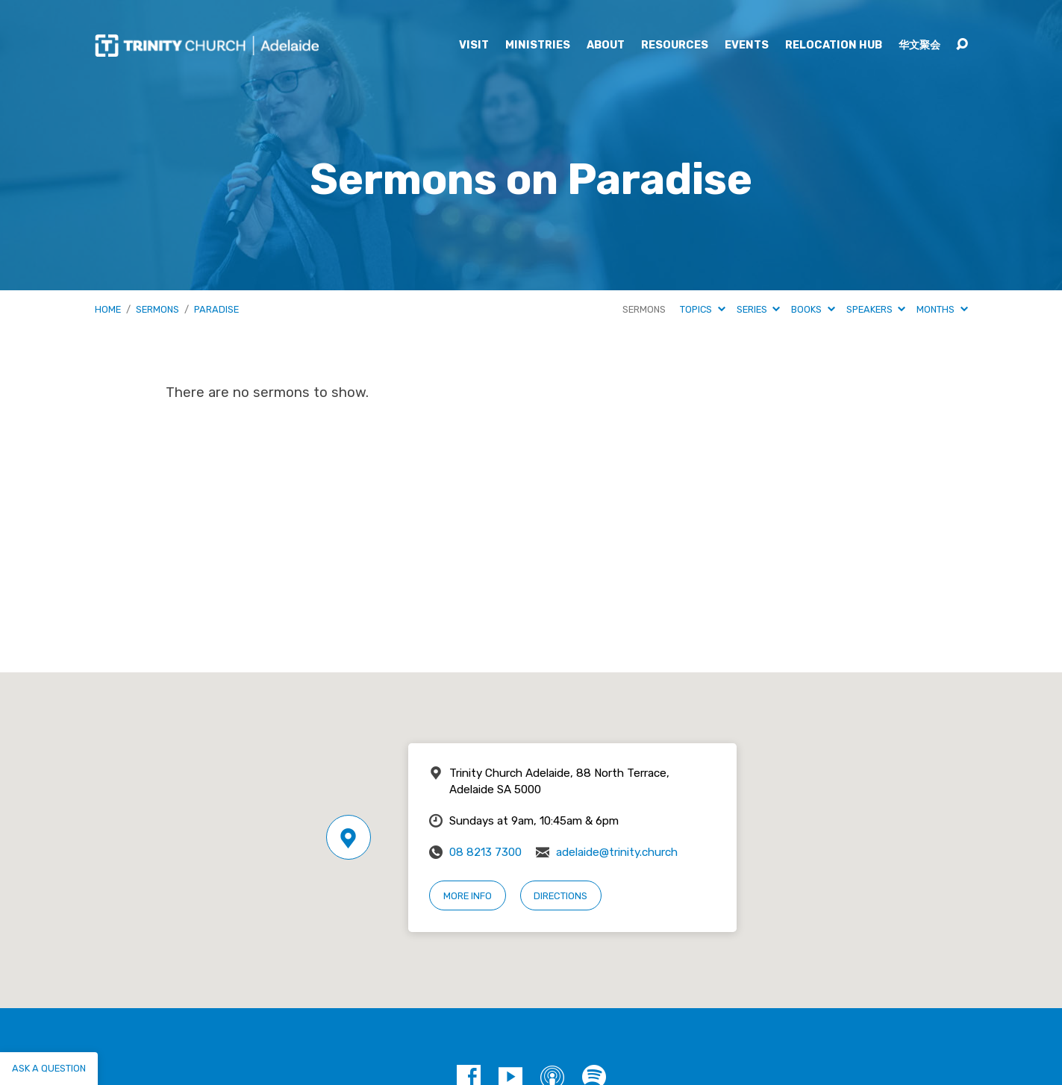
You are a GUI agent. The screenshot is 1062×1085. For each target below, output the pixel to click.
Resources (674, 45)
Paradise (216, 309)
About (606, 45)
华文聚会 (919, 45)
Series (758, 309)
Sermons (157, 309)
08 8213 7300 (485, 852)
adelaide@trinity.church (617, 852)
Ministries (537, 45)
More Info (467, 895)
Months (941, 309)
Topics (702, 309)
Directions (560, 895)
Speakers (875, 309)
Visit (474, 45)
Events (747, 45)
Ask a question (49, 1068)
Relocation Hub (833, 45)
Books (812, 309)
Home (108, 309)
